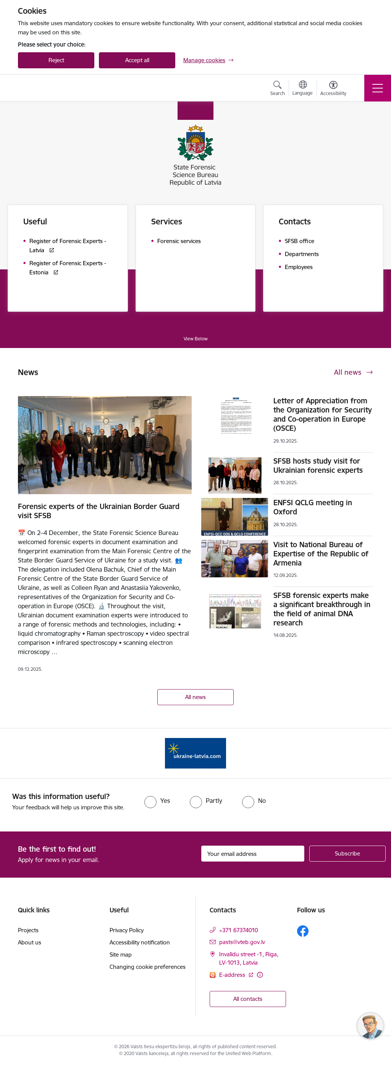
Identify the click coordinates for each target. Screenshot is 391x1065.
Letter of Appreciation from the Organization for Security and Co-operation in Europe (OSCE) (322, 414)
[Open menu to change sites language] (303, 89)
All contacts (247, 998)
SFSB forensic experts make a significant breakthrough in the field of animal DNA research (321, 609)
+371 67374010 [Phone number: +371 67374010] (238, 930)
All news (195, 697)
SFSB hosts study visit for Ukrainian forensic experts (318, 465)
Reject (56, 60)
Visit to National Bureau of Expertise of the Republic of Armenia (320, 553)
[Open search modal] (278, 89)
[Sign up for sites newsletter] (347, 854)
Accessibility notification (140, 942)
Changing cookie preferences (148, 966)
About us (29, 942)
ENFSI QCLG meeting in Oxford (312, 507)
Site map (121, 954)
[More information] (260, 975)
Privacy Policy (127, 930)
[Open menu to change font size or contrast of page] (333, 89)
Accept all (137, 60)
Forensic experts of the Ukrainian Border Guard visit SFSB (98, 511)
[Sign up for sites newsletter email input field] (252, 854)
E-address (233, 974)
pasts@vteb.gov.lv (242, 942)
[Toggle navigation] (377, 88)
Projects (28, 930)
